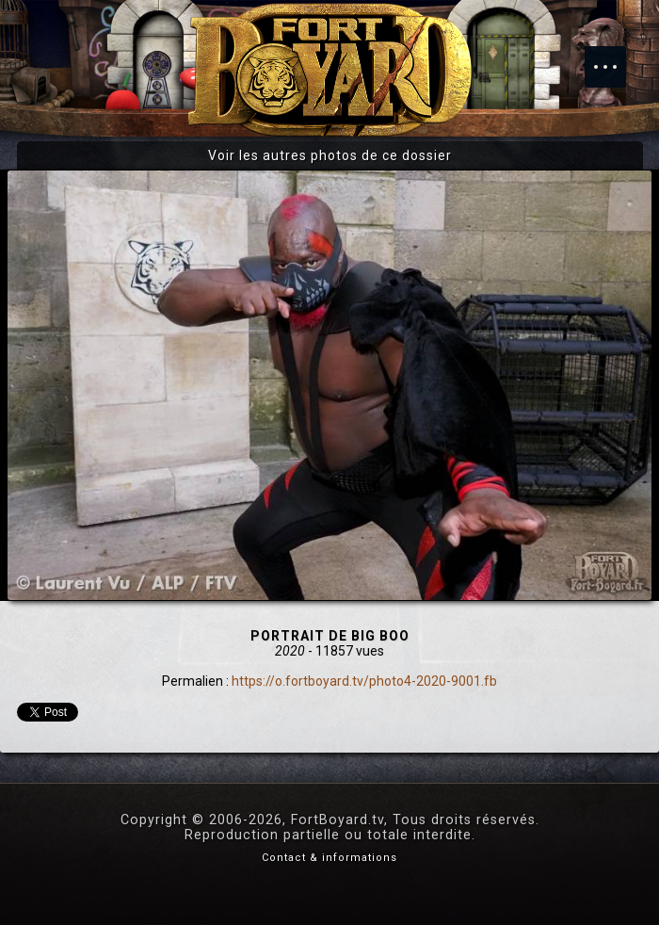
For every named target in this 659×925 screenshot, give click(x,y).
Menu (614, 57)
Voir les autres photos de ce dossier (330, 155)
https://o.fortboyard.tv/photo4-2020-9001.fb (364, 681)
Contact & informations (329, 858)
